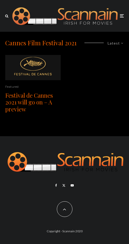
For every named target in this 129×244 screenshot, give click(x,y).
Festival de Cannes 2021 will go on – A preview (29, 102)
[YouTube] (72, 185)
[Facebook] (56, 185)
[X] (64, 185)
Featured (12, 87)
